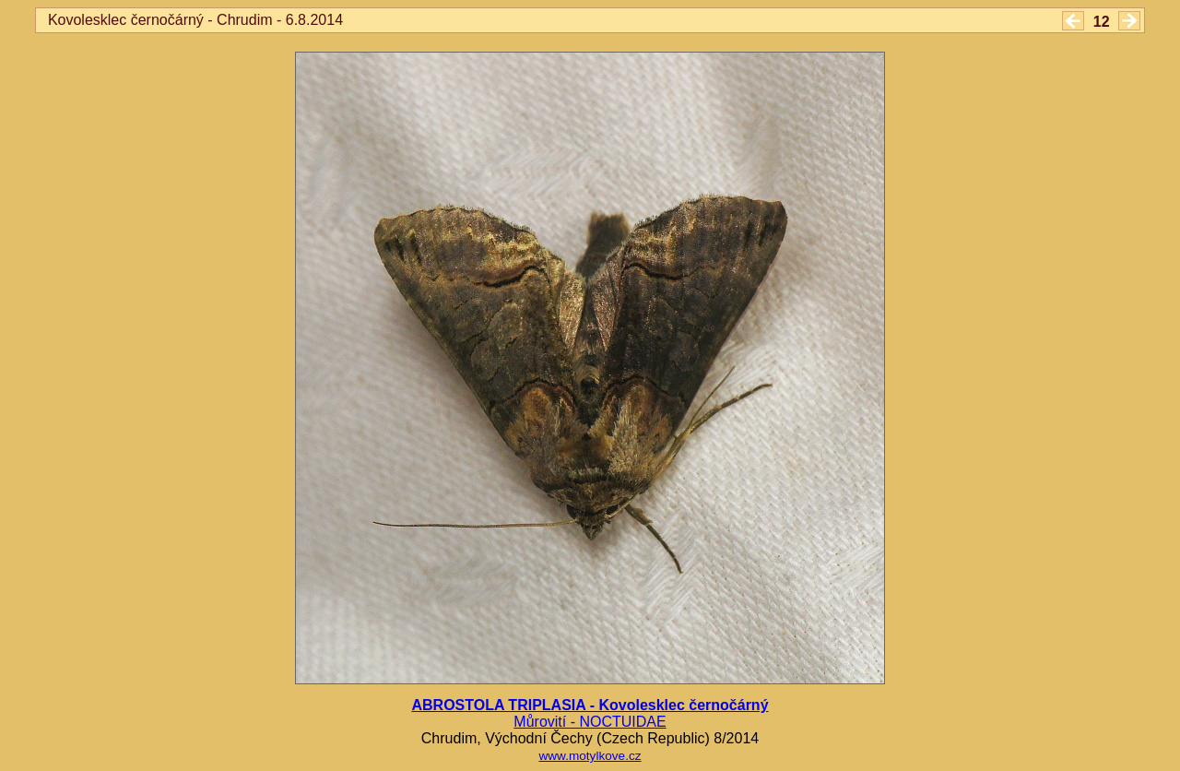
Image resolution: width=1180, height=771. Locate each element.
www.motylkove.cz (589, 756)
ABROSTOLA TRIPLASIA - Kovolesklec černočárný (589, 705)
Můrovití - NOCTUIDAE (589, 721)
